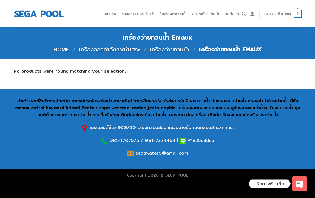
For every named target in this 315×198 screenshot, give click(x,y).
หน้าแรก (110, 13)
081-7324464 (160, 140)
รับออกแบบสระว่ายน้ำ (138, 13)
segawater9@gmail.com (161, 153)
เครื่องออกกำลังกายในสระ (109, 49)
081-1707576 (124, 140)
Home (61, 49)
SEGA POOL (38, 13)
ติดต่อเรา (232, 13)
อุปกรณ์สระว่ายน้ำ (205, 13)
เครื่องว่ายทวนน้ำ (169, 49)
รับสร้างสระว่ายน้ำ (173, 13)
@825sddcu (200, 140)
